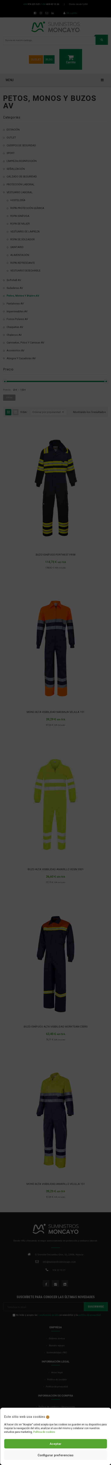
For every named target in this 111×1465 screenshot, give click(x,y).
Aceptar (55, 1444)
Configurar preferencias (55, 1455)
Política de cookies (44, 1432)
